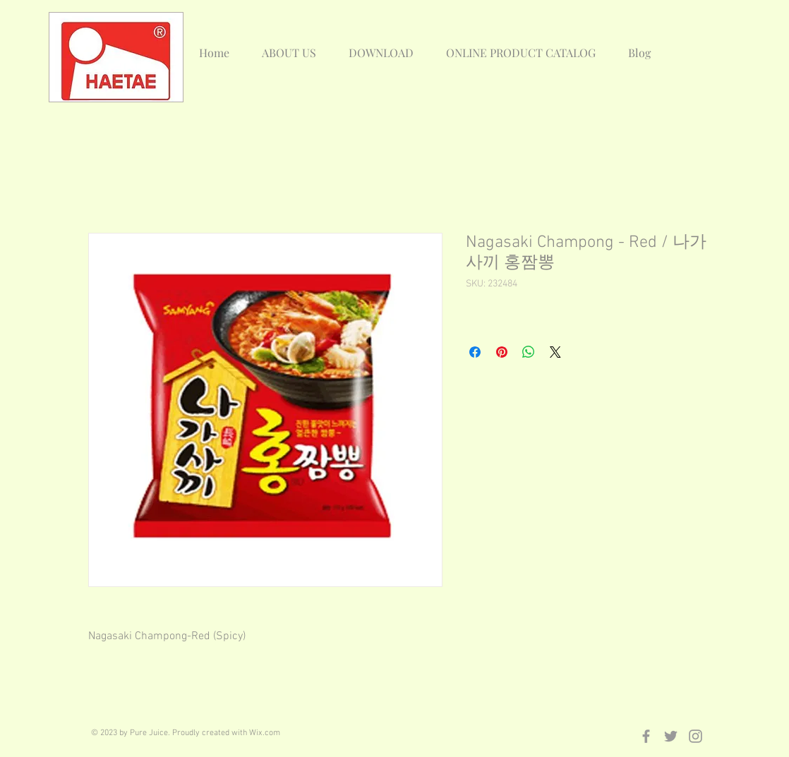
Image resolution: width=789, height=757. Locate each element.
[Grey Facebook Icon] (646, 736)
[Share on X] (555, 352)
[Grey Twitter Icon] (671, 736)
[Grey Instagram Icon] (695, 736)
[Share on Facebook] (474, 352)
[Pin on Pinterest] (501, 352)
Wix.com (264, 733)
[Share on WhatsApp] (528, 352)
